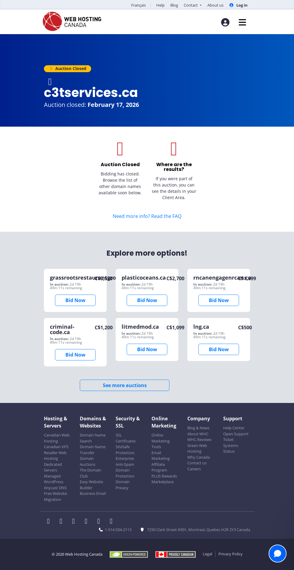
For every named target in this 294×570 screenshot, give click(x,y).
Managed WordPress (53, 479)
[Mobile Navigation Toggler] (242, 22)
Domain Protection (125, 473)
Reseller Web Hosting (55, 455)
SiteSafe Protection (125, 449)
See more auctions (125, 385)
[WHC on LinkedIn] (75, 522)
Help (160, 5)
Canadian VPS (56, 446)
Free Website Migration (55, 496)
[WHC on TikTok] (112, 522)
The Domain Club (90, 473)
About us (215, 5)
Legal (207, 554)
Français (138, 5)
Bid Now (75, 300)
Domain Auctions (87, 461)
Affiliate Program (159, 467)
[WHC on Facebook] (50, 522)
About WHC (197, 433)
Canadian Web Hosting (57, 438)
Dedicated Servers (53, 467)
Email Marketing (160, 455)
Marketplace (162, 481)
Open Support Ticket (236, 436)
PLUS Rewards (164, 476)
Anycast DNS (55, 487)
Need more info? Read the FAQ (147, 216)
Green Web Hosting (197, 448)
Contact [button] (191, 5)
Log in (238, 5)
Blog (174, 5)
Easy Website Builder (91, 484)
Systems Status (230, 448)
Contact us (196, 463)
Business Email (93, 493)
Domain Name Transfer (92, 449)
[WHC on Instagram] (88, 522)
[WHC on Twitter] (62, 522)
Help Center (233, 427)
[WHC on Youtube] (100, 522)
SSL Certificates (126, 438)
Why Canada (198, 457)
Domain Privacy (123, 484)
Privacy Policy (230, 554)
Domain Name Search (92, 438)
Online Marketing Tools (160, 440)
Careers (194, 469)
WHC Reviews (199, 439)
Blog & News (198, 427)
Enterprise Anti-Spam (125, 461)
